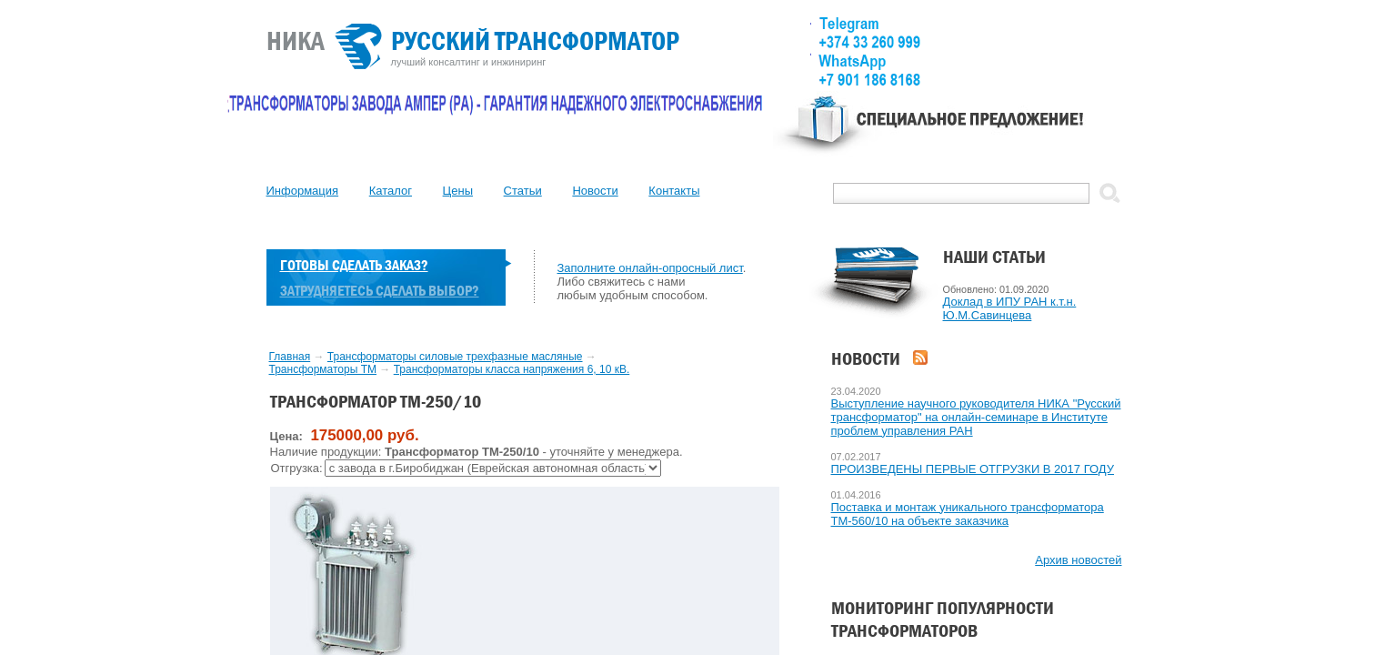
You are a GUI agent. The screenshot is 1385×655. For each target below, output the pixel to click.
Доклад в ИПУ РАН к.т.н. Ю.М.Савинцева (1010, 308)
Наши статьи (994, 257)
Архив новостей (1078, 560)
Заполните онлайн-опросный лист (650, 268)
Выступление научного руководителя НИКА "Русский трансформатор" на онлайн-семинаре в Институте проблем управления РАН (976, 417)
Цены (458, 190)
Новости (594, 190)
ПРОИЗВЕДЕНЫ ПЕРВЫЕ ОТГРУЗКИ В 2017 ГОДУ (973, 469)
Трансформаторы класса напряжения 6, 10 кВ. (512, 369)
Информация (302, 190)
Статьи (523, 190)
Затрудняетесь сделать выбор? (379, 290)
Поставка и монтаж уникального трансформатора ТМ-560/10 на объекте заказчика (967, 514)
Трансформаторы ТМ (323, 369)
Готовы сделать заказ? (354, 265)
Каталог (390, 190)
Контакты (673, 190)
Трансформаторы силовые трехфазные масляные (455, 356)
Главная (290, 356)
